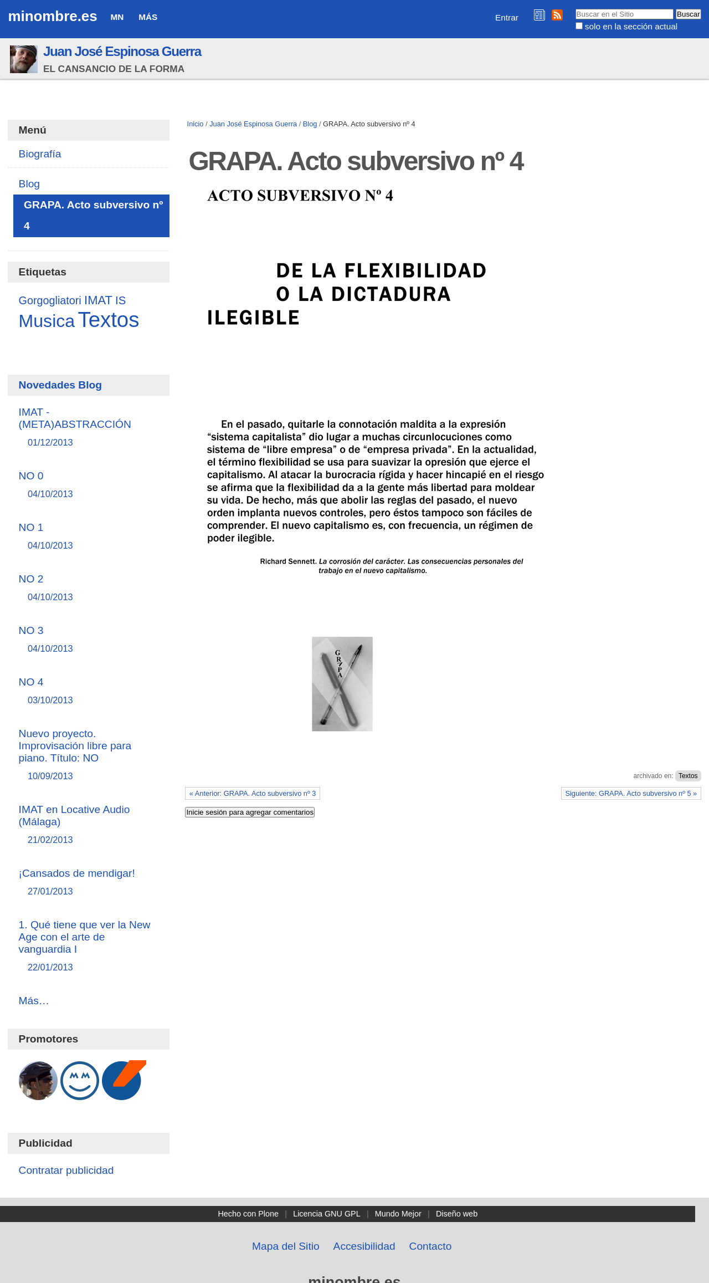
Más (147, 17)
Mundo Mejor (398, 1213)
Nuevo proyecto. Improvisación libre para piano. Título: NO (89, 755)
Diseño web (456, 1213)
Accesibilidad (364, 1246)
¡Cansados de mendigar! (89, 882)
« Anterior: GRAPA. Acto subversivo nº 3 (252, 793)
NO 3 (89, 640)
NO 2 (89, 588)
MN (117, 17)
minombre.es (52, 16)
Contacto (430, 1246)
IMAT (98, 300)
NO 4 (89, 691)
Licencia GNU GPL (327, 1213)
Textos (688, 776)
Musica (47, 321)
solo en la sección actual (631, 26)
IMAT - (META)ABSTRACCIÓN (89, 427)
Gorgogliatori (50, 300)
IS (120, 300)
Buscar (574, 8)
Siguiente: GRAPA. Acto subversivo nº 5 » (631, 793)
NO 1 (89, 537)
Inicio (195, 124)
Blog (310, 124)
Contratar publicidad (66, 1170)
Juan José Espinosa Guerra (122, 51)
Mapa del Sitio (286, 1246)
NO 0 (89, 485)
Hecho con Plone (248, 1213)
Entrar (506, 17)
